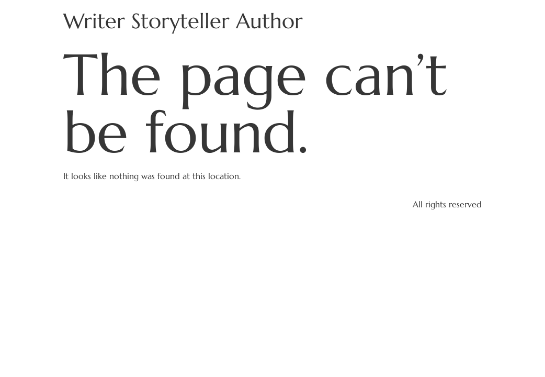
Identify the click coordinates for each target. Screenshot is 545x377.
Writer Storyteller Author (183, 21)
